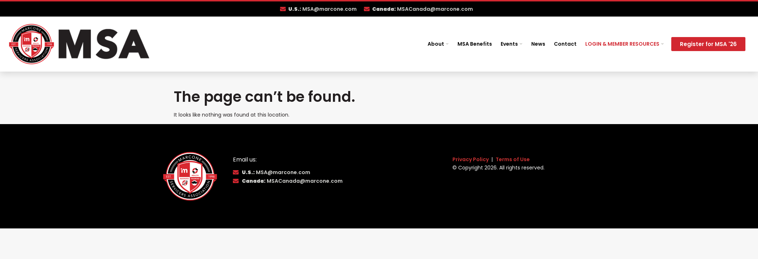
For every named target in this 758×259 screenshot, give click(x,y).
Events (512, 44)
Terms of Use (513, 159)
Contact (565, 43)
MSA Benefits (474, 43)
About (438, 44)
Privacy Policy (471, 159)
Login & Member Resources (624, 44)
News (538, 43)
